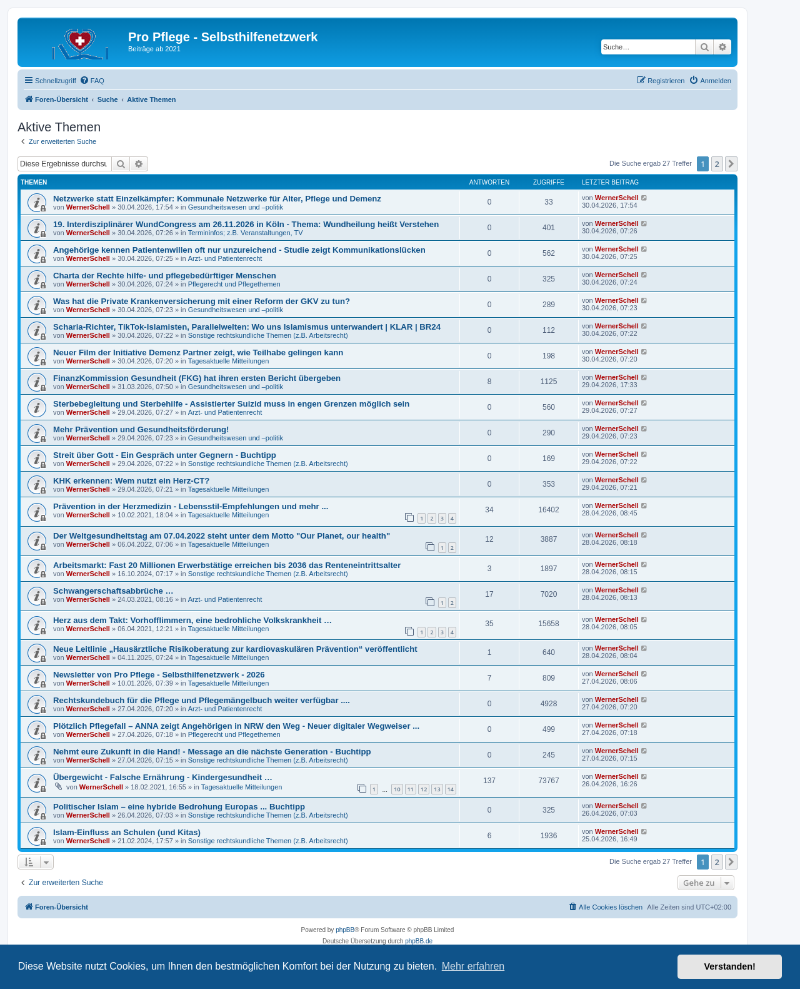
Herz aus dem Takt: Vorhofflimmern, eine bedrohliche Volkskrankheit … (192, 620)
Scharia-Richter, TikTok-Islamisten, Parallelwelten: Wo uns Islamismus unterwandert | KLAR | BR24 (247, 327)
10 (397, 789)
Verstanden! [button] (730, 966)
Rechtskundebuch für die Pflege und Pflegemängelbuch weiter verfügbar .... (201, 700)
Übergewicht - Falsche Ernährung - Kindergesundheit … (162, 777)
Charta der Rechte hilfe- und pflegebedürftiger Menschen (164, 275)
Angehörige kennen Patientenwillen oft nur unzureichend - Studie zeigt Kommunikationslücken (239, 250)
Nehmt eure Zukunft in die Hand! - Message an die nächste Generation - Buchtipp (212, 751)
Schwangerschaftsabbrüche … (113, 591)
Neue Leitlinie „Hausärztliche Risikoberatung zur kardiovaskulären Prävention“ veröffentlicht (235, 649)
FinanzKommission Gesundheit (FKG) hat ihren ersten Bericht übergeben (197, 378)
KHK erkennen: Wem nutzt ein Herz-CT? (131, 480)
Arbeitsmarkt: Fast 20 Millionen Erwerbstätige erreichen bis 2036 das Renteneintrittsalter (227, 565)
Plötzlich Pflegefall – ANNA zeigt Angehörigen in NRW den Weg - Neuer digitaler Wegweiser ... (236, 726)
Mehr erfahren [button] (473, 966)
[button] (731, 163)
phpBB (345, 929)
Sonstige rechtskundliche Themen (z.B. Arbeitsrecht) (268, 335)
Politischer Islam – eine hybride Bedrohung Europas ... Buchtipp (179, 806)
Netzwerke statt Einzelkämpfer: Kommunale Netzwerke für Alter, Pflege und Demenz (217, 198)
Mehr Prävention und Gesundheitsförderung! (141, 429)
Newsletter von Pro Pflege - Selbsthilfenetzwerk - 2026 (159, 674)
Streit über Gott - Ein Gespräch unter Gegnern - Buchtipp (164, 455)
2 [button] (717, 164)
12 (424, 789)
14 (451, 789)
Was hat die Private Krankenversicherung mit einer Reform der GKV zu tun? (201, 301)
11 (411, 789)
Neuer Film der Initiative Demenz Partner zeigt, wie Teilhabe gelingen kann (198, 352)
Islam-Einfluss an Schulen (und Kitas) (127, 832)
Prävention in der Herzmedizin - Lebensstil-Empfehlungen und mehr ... (190, 506)
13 (437, 789)
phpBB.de (418, 941)
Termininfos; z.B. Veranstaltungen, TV (245, 232)
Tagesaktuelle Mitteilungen (228, 361)
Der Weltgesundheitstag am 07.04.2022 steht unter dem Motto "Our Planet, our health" (221, 535)
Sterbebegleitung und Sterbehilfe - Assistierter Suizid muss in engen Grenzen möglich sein (231, 403)
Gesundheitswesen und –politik (235, 207)
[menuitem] (91, 80)
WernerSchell (88, 207)
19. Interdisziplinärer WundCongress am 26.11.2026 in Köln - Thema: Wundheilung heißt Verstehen (246, 224)
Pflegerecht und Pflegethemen (234, 284)
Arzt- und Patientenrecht (225, 258)
